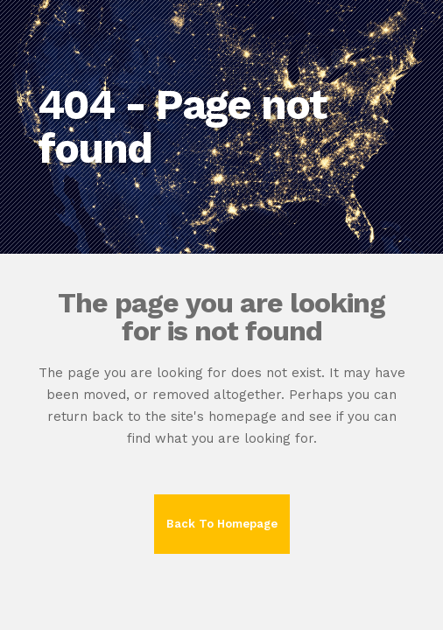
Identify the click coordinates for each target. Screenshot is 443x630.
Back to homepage (222, 523)
